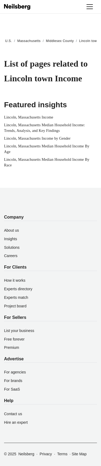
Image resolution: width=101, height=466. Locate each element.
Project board (15, 306)
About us (11, 230)
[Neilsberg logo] (17, 6)
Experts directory (18, 289)
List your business (19, 331)
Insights (10, 239)
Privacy (46, 454)
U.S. (8, 41)
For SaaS (12, 389)
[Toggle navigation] (89, 7)
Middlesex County (60, 41)
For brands (13, 381)
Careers (11, 256)
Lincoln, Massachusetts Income (28, 117)
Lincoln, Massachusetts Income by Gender (37, 138)
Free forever (14, 339)
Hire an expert (16, 422)
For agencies (15, 372)
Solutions (12, 247)
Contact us (13, 414)
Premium (11, 347)
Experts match (16, 297)
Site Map (79, 454)
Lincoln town (89, 41)
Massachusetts (29, 41)
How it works (14, 280)
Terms (62, 454)
